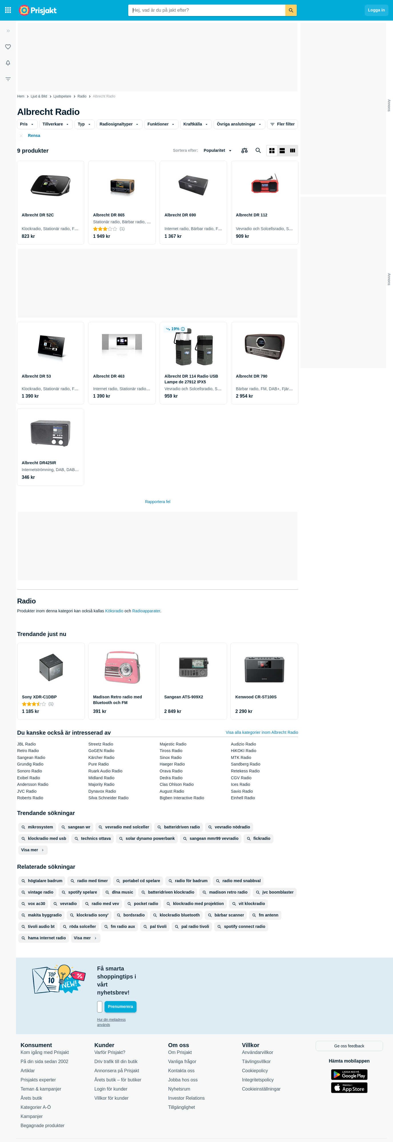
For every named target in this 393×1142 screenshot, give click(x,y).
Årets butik (31, 1073)
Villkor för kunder (111, 1073)
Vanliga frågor (182, 1037)
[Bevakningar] (8, 63)
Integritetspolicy (258, 1055)
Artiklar (28, 1046)
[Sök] (291, 10)
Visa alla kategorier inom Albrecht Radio (262, 732)
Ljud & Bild (39, 96)
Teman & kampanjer (41, 1064)
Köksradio (114, 611)
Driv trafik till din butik (115, 1037)
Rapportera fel (158, 501)
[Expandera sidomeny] (8, 31)
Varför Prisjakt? (109, 1027)
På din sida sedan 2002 (44, 1037)
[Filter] (8, 79)
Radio (81, 96)
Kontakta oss (181, 1046)
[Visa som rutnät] (272, 151)
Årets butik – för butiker (117, 1055)
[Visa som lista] (282, 151)
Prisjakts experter (38, 1055)
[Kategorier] (8, 10)
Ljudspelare (62, 96)
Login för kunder (110, 1064)
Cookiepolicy (255, 1046)
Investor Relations (186, 1073)
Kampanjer (32, 1091)
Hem (20, 96)
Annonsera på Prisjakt (116, 1046)
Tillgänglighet (181, 1082)
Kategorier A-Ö (36, 1082)
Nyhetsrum (179, 1064)
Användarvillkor (257, 1027)
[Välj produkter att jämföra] (244, 150)
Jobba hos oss (183, 1055)
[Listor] (8, 47)
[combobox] (206, 10)
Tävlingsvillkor (256, 1037)
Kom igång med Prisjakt (45, 1027)
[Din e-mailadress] (134, 982)
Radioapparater (146, 611)
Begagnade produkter (43, 1101)
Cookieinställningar (261, 1064)
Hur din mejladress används (118, 996)
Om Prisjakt (180, 1027)
